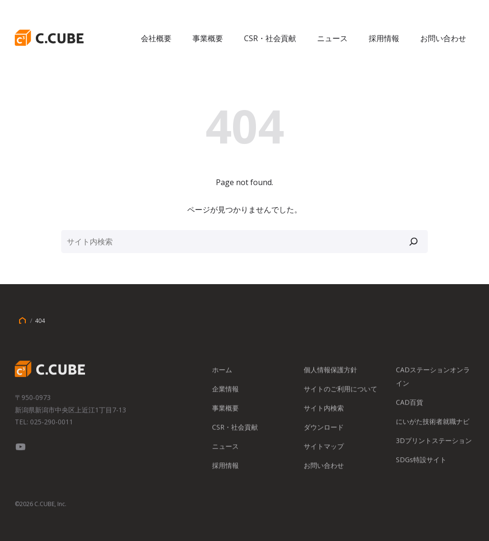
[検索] (413, 241)
